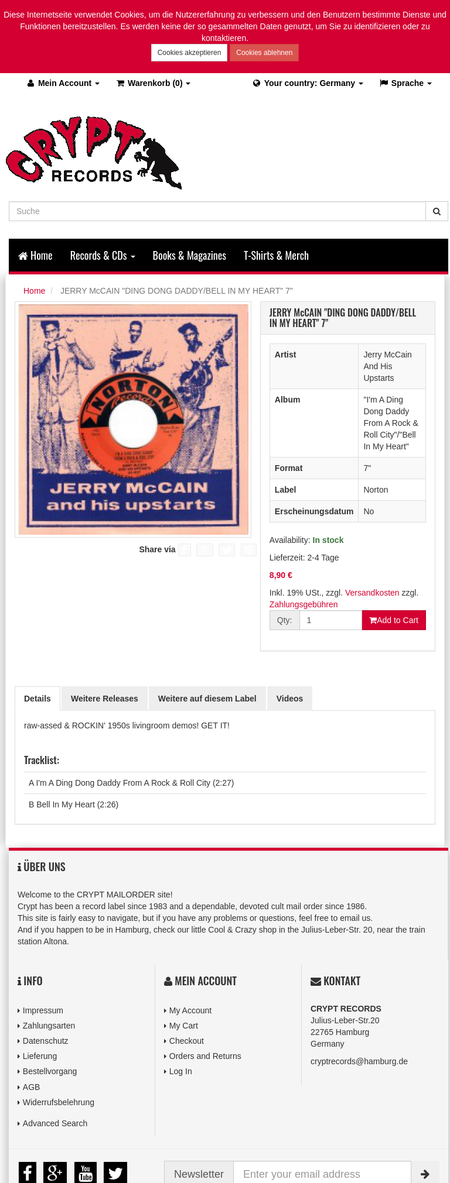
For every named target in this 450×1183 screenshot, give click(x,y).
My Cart (183, 1025)
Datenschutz (46, 1041)
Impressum (43, 1010)
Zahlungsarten (49, 1025)
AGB (31, 1087)
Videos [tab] (290, 698)
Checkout (186, 1041)
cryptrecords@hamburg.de (359, 1061)
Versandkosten (372, 592)
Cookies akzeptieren (189, 53)
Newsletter (199, 1174)
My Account (190, 1010)
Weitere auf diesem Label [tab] (207, 698)
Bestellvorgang (50, 1071)
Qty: (284, 620)
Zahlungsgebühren (304, 604)
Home (35, 255)
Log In (180, 1071)
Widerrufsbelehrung (58, 1102)
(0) (152, 83)
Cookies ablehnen (264, 53)
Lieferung (40, 1056)
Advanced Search (55, 1123)
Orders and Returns (205, 1056)
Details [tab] (37, 698)
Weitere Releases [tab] (104, 698)
